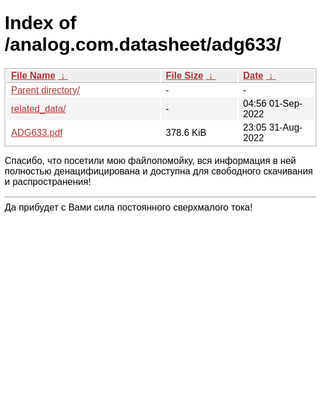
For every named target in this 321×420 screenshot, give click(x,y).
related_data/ (38, 109)
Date (253, 75)
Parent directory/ (45, 90)
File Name (33, 75)
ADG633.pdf (37, 133)
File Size (184, 75)
